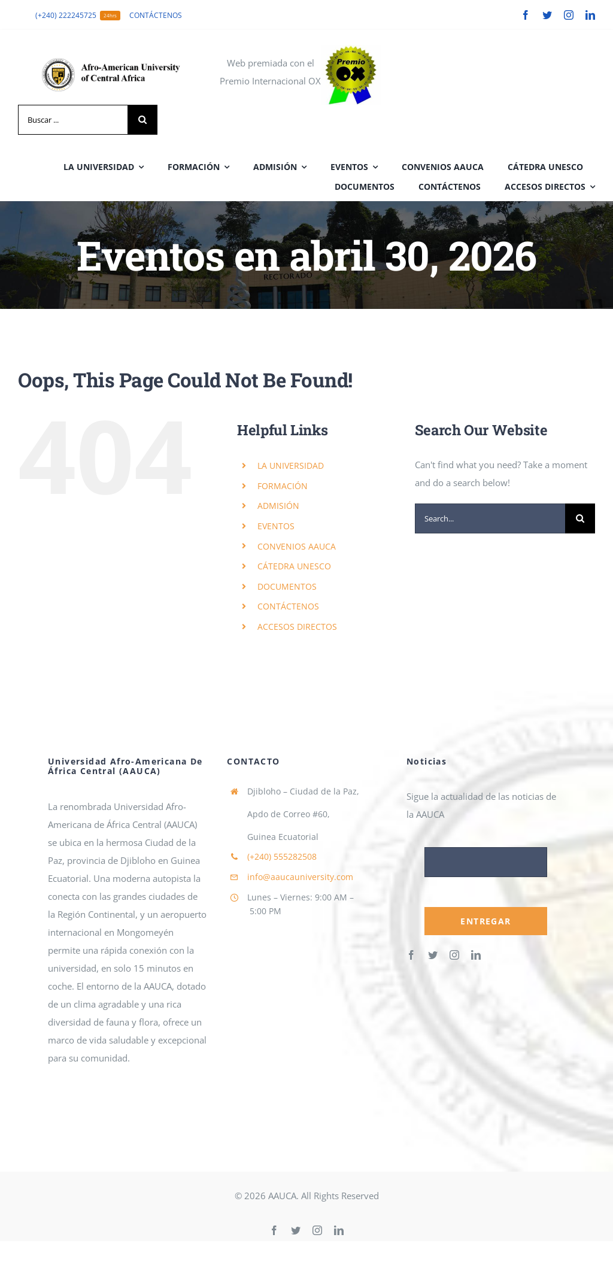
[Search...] (490, 518)
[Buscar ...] (73, 120)
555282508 (282, 856)
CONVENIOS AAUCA (296, 546)
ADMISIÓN (278, 505)
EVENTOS (276, 526)
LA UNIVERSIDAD (290, 465)
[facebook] (525, 15)
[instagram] (568, 15)
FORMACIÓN (282, 486)
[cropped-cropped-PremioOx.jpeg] (351, 49)
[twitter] (547, 15)
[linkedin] (590, 15)
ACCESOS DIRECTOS (297, 626)
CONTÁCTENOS (288, 606)
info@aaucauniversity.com (300, 876)
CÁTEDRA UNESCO (294, 566)
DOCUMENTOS (287, 586)
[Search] (142, 120)
